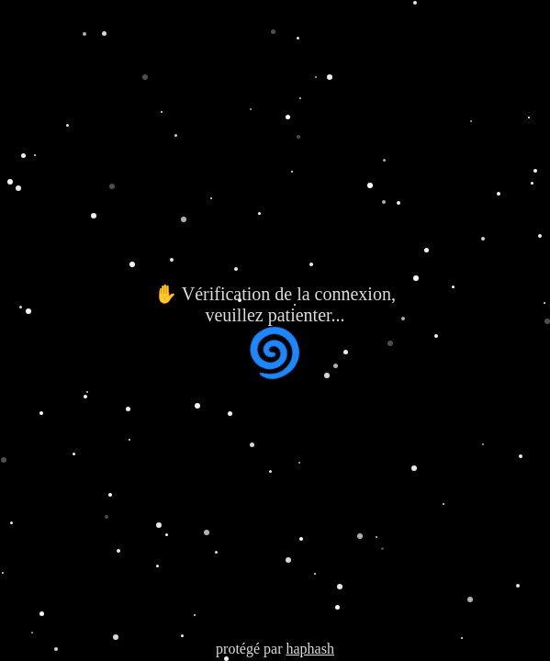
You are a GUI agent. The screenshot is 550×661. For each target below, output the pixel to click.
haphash (309, 648)
